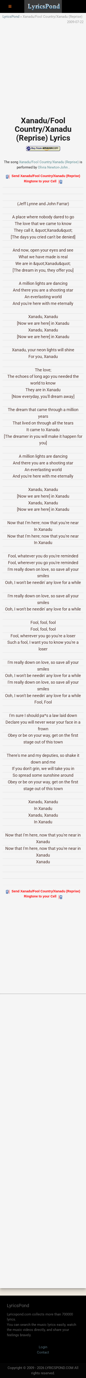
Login (43, 1347)
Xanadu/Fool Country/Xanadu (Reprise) (49, 162)
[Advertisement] (43, 67)
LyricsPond (11, 17)
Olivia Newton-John (53, 167)
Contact (43, 1352)
